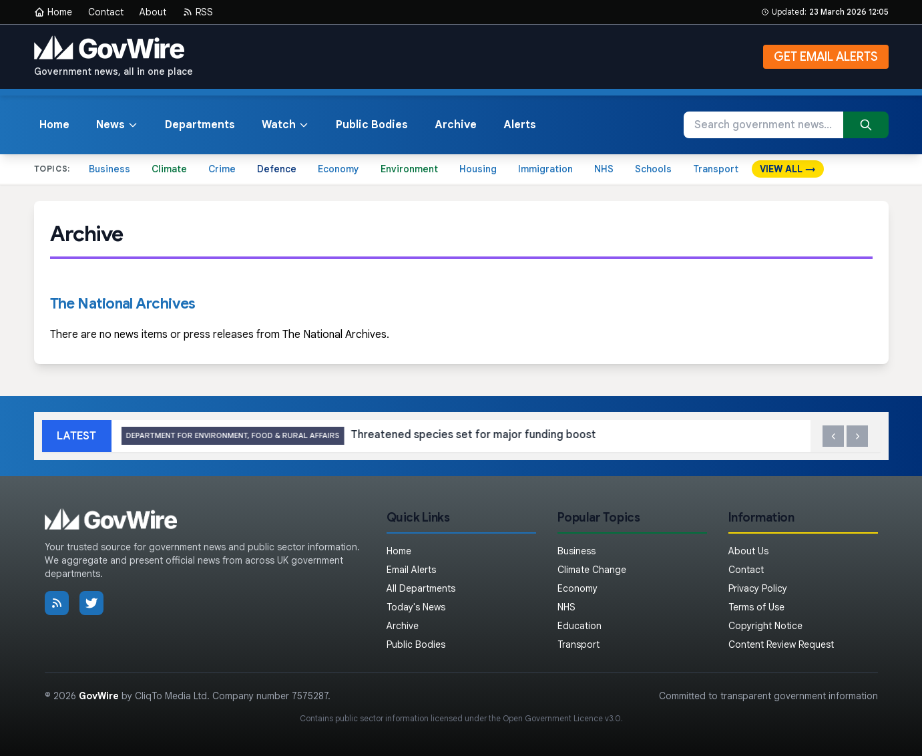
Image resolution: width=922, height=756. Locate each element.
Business (109, 169)
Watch (285, 125)
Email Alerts (411, 570)
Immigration (545, 169)
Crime (222, 169)
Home (53, 12)
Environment (409, 169)
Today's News (416, 607)
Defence (276, 169)
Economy (338, 169)
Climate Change (591, 570)
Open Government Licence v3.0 (562, 718)
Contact (106, 12)
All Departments (421, 588)
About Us (748, 551)
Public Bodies (372, 125)
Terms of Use (756, 607)
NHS (604, 169)
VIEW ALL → (788, 169)
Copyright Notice (765, 626)
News (117, 125)
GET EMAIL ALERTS (826, 56)
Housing (478, 169)
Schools (653, 169)
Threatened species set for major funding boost (470, 436)
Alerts (519, 125)
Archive (456, 125)
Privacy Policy (757, 588)
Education (579, 626)
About (153, 12)
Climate (169, 169)
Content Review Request (781, 644)
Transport (715, 169)
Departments (200, 125)
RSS (197, 12)
